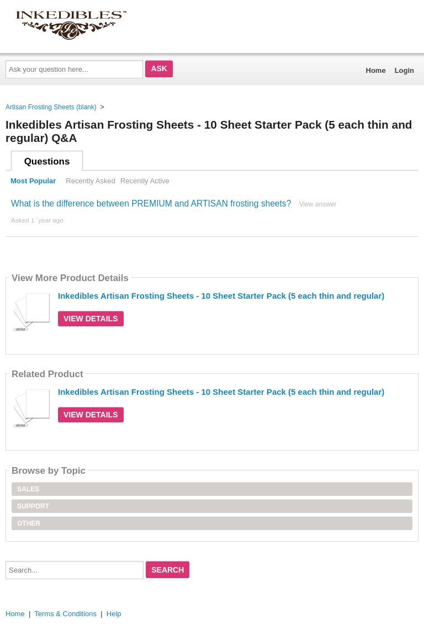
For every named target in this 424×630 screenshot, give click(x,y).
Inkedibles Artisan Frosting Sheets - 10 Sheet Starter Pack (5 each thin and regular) (221, 295)
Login (404, 70)
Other (28, 523)
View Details (90, 318)
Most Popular (33, 181)
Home (376, 70)
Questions (47, 161)
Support (33, 506)
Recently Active (144, 181)
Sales (28, 489)
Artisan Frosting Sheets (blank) (51, 107)
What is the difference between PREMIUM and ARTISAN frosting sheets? (151, 203)
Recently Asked (90, 181)
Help (114, 614)
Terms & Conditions (65, 614)
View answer (318, 204)
